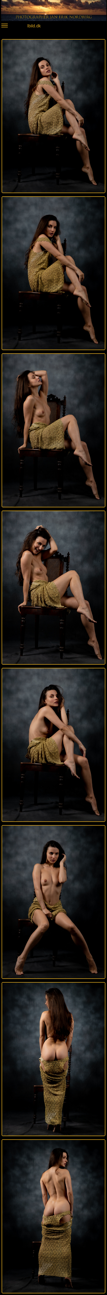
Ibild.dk (21, 27)
